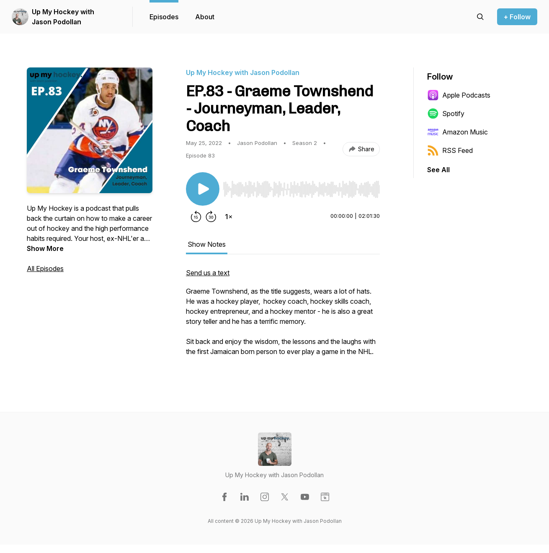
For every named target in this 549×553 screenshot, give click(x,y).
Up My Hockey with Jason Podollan (63, 17)
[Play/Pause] (202, 189)
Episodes (163, 17)
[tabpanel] (283, 316)
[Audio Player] (301, 187)
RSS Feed (450, 150)
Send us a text (207, 273)
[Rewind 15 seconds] (196, 216)
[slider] (301, 189)
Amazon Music (457, 132)
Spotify (445, 113)
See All (438, 169)
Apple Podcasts (458, 95)
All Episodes (45, 268)
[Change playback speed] (228, 216)
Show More (45, 248)
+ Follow (517, 17)
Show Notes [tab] (207, 244)
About (204, 17)
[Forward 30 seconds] (211, 216)
